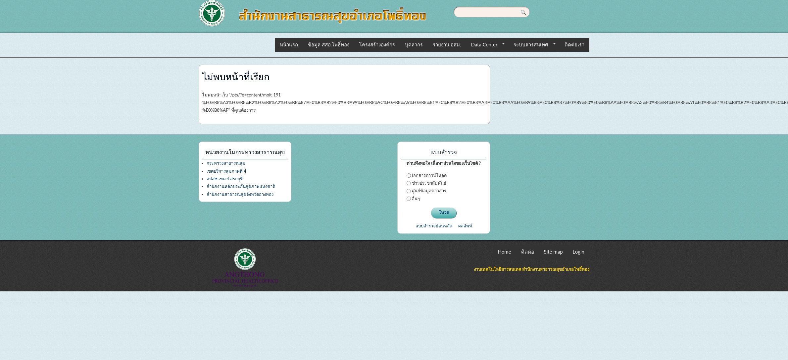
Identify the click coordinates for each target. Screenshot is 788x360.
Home (504, 252)
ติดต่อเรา (574, 44)
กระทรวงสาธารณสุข (226, 163)
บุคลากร (414, 44)
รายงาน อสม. (447, 44)
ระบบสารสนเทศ (532, 44)
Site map (553, 252)
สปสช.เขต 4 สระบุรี (224, 178)
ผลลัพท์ (465, 225)
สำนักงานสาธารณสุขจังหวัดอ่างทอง (240, 194)
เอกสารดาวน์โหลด (429, 175)
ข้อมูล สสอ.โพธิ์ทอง (328, 44)
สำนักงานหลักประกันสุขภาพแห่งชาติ (241, 186)
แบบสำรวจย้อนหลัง (434, 225)
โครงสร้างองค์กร (377, 44)
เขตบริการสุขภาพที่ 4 (226, 171)
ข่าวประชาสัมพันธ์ (429, 183)
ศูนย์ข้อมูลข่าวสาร (429, 190)
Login (578, 252)
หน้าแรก (289, 44)
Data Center (485, 44)
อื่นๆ (416, 198)
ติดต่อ (527, 252)
